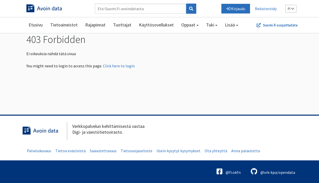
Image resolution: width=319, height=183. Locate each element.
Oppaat (188, 25)
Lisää (230, 25)
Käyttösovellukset (156, 25)
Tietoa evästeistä (70, 150)
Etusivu (36, 25)
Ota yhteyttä (216, 150)
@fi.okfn (229, 171)
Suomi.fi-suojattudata (280, 25)
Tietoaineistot (64, 25)
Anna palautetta (245, 150)
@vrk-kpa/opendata (273, 171)
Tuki (210, 25)
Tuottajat (122, 25)
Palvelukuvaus (39, 150)
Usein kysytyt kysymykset (178, 150)
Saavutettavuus (103, 150)
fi (291, 8)
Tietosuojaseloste (136, 150)
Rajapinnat (95, 25)
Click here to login (119, 65)
